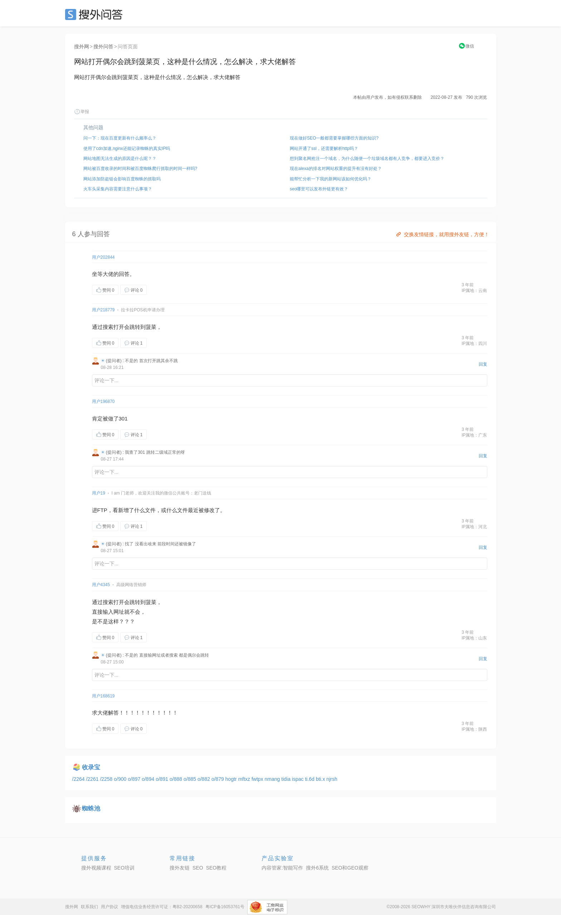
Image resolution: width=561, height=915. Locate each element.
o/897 (135, 779)
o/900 (121, 779)
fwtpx (258, 779)
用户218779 (103, 309)
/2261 (93, 779)
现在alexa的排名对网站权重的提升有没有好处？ (336, 168)
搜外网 (81, 46)
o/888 (177, 779)
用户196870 (103, 401)
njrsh (331, 779)
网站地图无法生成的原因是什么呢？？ (119, 158)
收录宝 (91, 767)
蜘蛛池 (91, 808)
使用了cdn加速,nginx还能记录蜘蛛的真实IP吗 (126, 148)
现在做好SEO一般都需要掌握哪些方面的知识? (334, 138)
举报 (81, 111)
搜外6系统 (317, 868)
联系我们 (89, 906)
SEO (95, 14)
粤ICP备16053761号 (224, 906)
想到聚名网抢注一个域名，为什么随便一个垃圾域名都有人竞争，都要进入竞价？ (367, 158)
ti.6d (310, 779)
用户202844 (103, 257)
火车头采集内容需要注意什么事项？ (117, 188)
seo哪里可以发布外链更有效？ (319, 188)
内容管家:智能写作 (282, 868)
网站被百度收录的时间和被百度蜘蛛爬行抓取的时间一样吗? (140, 168)
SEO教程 (216, 868)
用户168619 (103, 696)
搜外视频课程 (96, 868)
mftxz (245, 779)
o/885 (190, 779)
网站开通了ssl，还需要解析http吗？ (324, 148)
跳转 (135, 327)
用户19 (98, 493)
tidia (286, 779)
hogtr (231, 779)
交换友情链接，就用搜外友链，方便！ (442, 234)
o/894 (149, 779)
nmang (273, 779)
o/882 (204, 779)
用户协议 (109, 906)
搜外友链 (180, 868)
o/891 (163, 779)
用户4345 (101, 584)
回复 (483, 364)
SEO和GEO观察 (350, 868)
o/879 (218, 779)
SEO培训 (124, 868)
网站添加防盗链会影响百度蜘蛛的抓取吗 (122, 178)
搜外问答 (103, 46)
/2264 (79, 779)
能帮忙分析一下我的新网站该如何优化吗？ (330, 178)
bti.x (321, 779)
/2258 (107, 779)
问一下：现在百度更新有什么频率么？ (119, 138)
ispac (298, 779)
